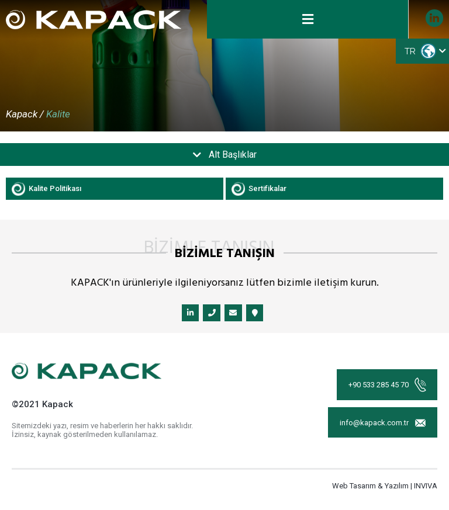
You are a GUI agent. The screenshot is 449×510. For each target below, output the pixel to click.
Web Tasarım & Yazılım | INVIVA (384, 488)
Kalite (58, 114)
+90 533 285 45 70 (387, 386)
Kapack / (25, 114)
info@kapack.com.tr (382, 425)
